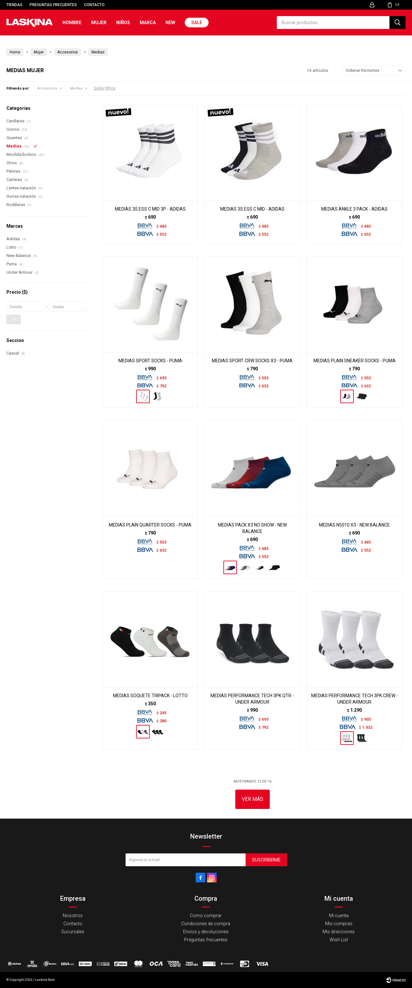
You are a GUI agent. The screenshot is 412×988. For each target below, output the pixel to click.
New (170, 22)
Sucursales (72, 931)
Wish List (339, 939)
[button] (397, 22)
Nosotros (73, 915)
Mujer (99, 22)
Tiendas (14, 5)
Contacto (94, 5)
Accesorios (47, 88)
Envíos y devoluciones (206, 931)
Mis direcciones (339, 931)
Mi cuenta (339, 915)
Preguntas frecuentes (53, 5)
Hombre (71, 22)
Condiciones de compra (205, 923)
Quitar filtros (105, 88)
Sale (196, 22)
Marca (148, 22)
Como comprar (206, 915)
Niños (123, 22)
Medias (76, 88)
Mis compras (338, 923)
